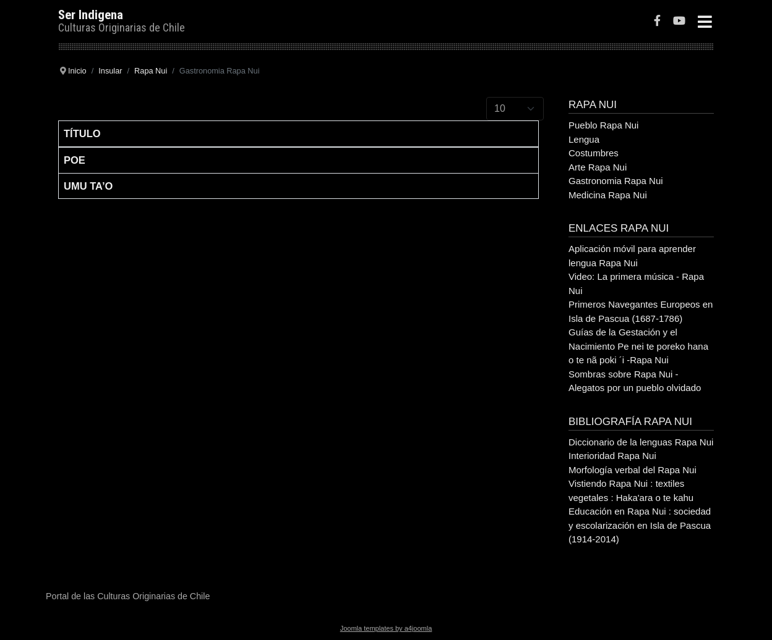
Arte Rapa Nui (597, 167)
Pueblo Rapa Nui (603, 125)
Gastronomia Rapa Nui (615, 180)
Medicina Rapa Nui (607, 195)
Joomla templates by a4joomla (386, 628)
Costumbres (593, 153)
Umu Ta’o (88, 186)
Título (82, 133)
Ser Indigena (90, 14)
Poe (74, 160)
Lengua (583, 139)
